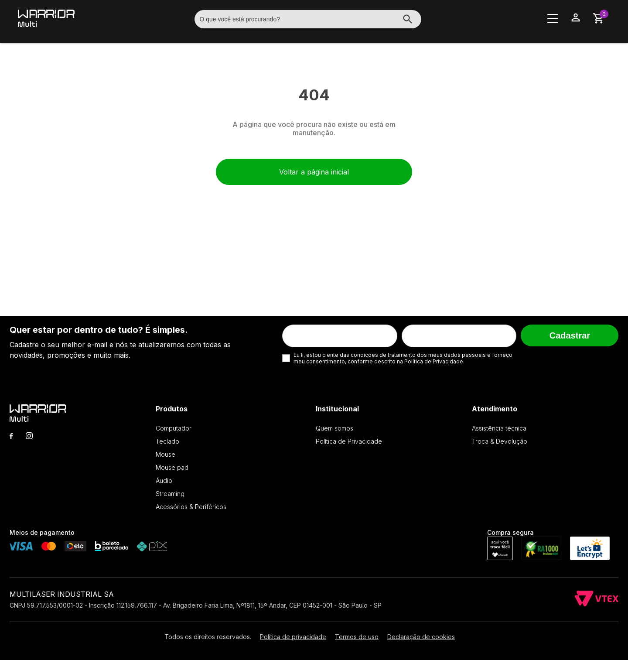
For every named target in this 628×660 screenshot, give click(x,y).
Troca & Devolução (499, 441)
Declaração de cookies (421, 636)
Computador (173, 428)
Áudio (164, 480)
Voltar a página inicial (314, 172)
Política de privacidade (293, 636)
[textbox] (308, 19)
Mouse (165, 454)
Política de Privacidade (349, 441)
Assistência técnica (499, 428)
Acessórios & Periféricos (191, 506)
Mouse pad (172, 467)
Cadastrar (570, 335)
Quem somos (334, 428)
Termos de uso (357, 636)
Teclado (167, 441)
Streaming (170, 493)
